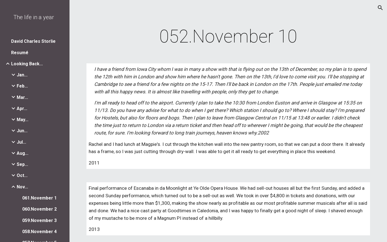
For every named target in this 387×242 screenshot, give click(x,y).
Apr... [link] (22, 108)
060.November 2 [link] (39, 209)
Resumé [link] (19, 52)
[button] (380, 7)
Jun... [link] (22, 130)
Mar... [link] (22, 97)
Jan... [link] (22, 75)
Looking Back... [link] (27, 63)
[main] (228, 36)
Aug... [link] (22, 153)
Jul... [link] (21, 142)
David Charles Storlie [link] (33, 41)
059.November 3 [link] (39, 220)
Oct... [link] (22, 175)
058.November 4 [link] (39, 231)
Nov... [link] (22, 186)
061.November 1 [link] (39, 198)
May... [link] (22, 119)
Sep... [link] (22, 164)
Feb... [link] (22, 86)
